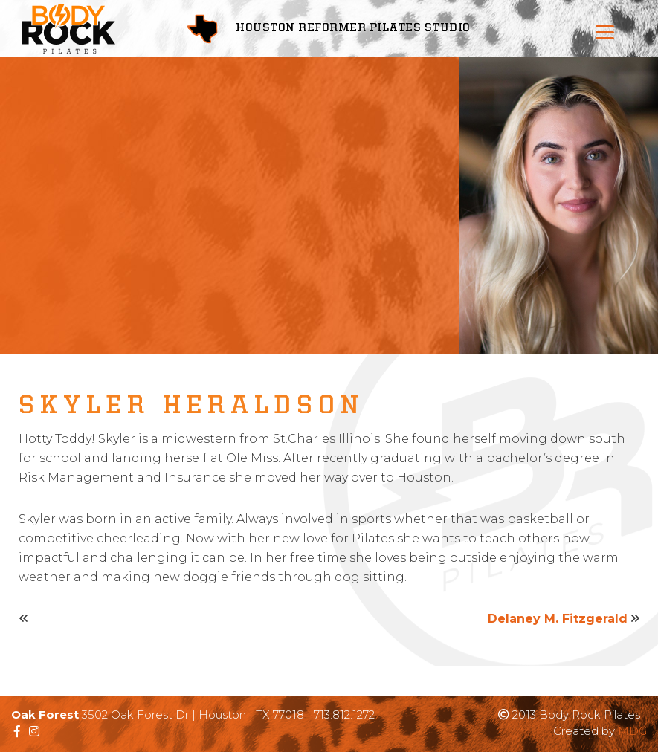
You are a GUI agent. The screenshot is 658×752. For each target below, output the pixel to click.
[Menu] (604, 31)
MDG (632, 731)
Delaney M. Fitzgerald (558, 619)
